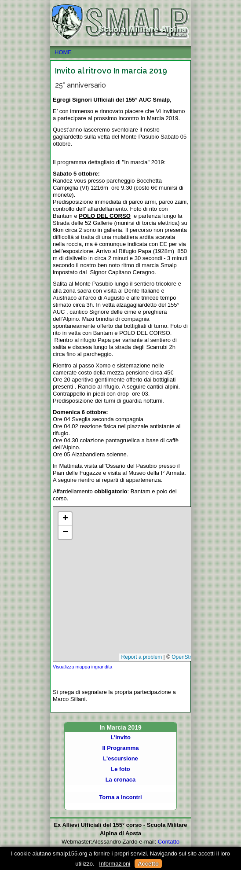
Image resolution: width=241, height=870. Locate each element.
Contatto (168, 841)
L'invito (120, 737)
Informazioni (114, 863)
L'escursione (120, 758)
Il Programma (120, 748)
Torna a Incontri (120, 797)
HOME (120, 52)
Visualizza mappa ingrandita (82, 666)
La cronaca (121, 779)
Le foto (120, 769)
